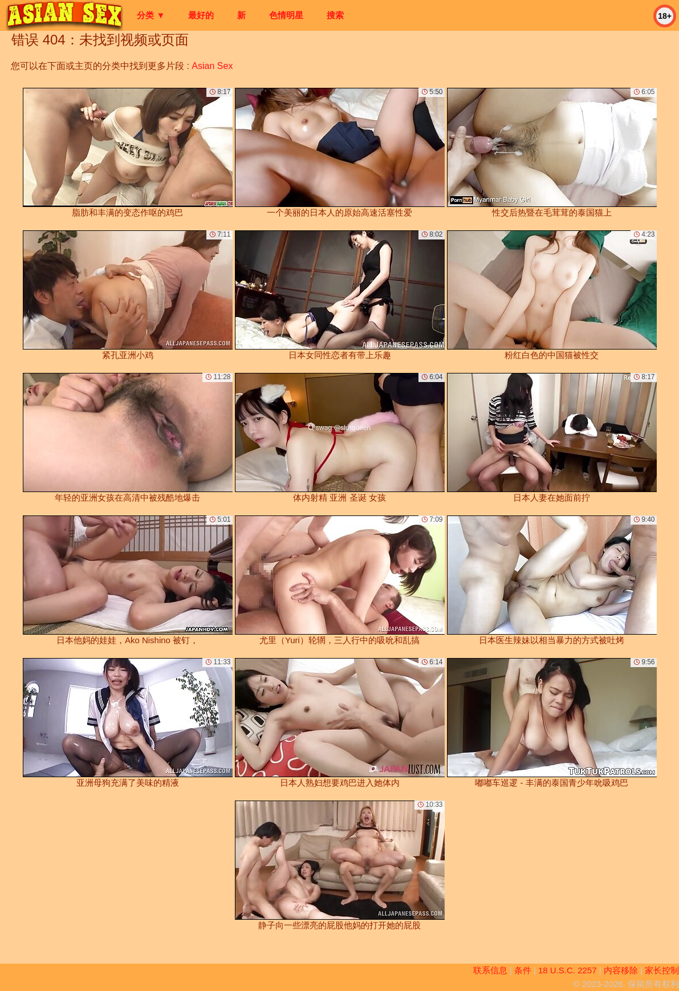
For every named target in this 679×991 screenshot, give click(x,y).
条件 (522, 970)
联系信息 (490, 970)
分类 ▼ (151, 15)
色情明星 (286, 15)
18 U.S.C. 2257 (567, 970)
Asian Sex (212, 66)
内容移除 (621, 970)
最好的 (201, 15)
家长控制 (662, 970)
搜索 (335, 15)
